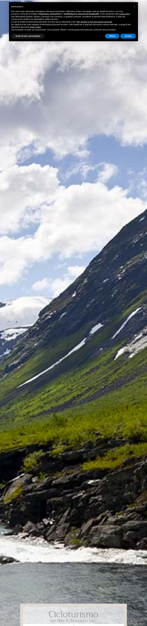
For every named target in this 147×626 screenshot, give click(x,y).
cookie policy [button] (124, 14)
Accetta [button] (128, 36)
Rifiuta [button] (112, 36)
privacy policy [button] (35, 27)
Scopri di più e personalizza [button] (27, 36)
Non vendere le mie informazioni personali (94, 22)
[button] (3, 313)
